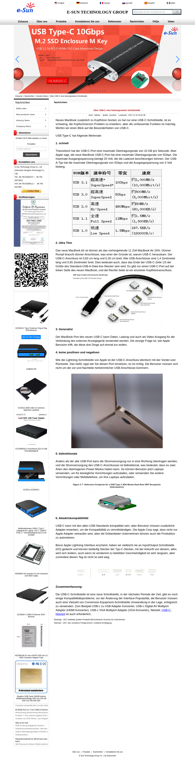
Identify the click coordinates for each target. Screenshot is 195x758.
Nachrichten (137, 21)
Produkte (61, 21)
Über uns (42, 21)
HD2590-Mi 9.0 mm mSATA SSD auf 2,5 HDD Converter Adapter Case (31, 656)
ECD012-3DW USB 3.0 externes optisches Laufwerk (31, 409)
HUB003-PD (31, 369)
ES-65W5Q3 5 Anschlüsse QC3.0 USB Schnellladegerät (31, 450)
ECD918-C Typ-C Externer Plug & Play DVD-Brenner (31, 329)
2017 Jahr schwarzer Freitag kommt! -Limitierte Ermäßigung (87, 623)
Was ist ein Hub (21, 724)
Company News (23, 126)
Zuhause (23, 21)
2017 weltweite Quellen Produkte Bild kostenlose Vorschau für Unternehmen (94, 620)
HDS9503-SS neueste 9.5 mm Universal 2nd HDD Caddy (31, 575)
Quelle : (106, 115)
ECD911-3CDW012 (31, 490)
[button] (90, 91)
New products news (25, 114)
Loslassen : (123, 115)
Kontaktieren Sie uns (87, 21)
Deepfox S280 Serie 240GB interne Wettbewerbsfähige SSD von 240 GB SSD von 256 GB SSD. (31, 698)
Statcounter (111, 756)
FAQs (156, 21)
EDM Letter (21, 108)
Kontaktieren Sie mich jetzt (31, 191)
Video (171, 21)
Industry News (42, 96)
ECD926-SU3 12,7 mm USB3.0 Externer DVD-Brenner (37, 711)
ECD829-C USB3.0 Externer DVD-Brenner (31, 616)
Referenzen (114, 21)
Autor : (91, 115)
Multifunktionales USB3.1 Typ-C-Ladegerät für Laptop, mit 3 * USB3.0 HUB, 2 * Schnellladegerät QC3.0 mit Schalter (31, 531)
